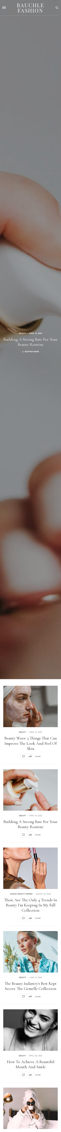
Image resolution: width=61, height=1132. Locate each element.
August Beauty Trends (21, 894)
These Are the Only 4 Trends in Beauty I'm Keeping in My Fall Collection (30, 905)
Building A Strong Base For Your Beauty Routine (30, 342)
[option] (30, 339)
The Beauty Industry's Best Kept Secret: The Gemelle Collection (31, 986)
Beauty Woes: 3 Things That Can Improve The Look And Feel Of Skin (30, 743)
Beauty (22, 333)
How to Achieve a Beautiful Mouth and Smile (30, 1064)
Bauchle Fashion (30, 7)
